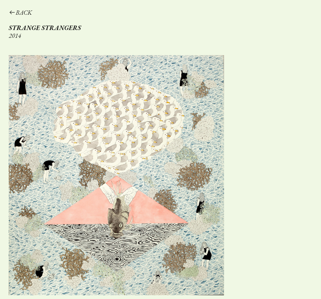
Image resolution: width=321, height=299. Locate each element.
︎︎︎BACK (20, 12)
